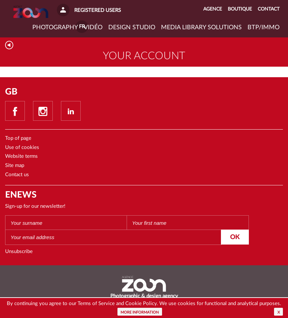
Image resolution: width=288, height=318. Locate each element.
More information (140, 312)
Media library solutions (201, 27)
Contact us (17, 174)
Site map (14, 165)
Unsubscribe (19, 251)
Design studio (131, 27)
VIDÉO (93, 27)
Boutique (240, 9)
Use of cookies (22, 147)
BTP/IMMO (263, 27)
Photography (55, 27)
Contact (268, 9)
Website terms (21, 156)
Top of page (18, 138)
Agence (212, 9)
